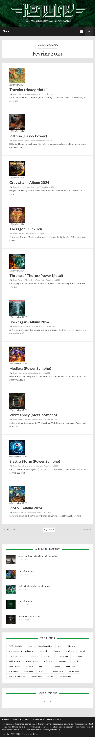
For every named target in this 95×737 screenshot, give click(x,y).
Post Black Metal (65, 676)
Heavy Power (33, 140)
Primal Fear (78, 656)
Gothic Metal (70, 666)
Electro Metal (36, 676)
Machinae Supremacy (17, 676)
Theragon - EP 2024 (25, 229)
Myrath (82, 651)
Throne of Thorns (24, 280)
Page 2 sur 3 (49, 530)
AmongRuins (58, 671)
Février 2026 (74, 671)
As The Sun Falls (15, 646)
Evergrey (29, 666)
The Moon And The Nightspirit (21, 651)
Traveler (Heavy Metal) (28, 89)
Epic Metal (48, 656)
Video (41, 94)
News (27, 94)
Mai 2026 (71, 646)
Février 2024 (48, 94)
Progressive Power (16, 656)
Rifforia (20, 140)
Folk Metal (56, 651)
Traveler (21, 94)
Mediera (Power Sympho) (30, 368)
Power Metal (34, 233)
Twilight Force (14, 661)
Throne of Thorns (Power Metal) (36, 275)
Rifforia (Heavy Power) (28, 136)
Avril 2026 (70, 651)
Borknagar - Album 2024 (29, 322)
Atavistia (77, 661)
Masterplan (13, 671)
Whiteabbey (22, 419)
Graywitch (21, 187)
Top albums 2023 (26, 601)
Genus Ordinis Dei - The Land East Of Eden (39, 556)
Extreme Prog (35, 326)
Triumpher (34, 656)
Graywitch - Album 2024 (29, 182)
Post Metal (43, 651)
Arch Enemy (48, 661)
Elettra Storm (22, 466)
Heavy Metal (33, 94)
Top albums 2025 (26, 571)
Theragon (21, 233)
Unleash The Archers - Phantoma (34, 586)
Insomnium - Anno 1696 (29, 616)
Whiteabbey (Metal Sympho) (33, 415)
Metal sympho (37, 419)
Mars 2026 (43, 671)
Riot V (20, 512)
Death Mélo (63, 661)
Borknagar (21, 326)
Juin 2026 (42, 666)
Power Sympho (34, 373)
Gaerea (50, 676)
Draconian (56, 666)
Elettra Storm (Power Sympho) (34, 461)
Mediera (21, 373)
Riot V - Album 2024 (25, 508)
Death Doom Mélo (45, 646)
